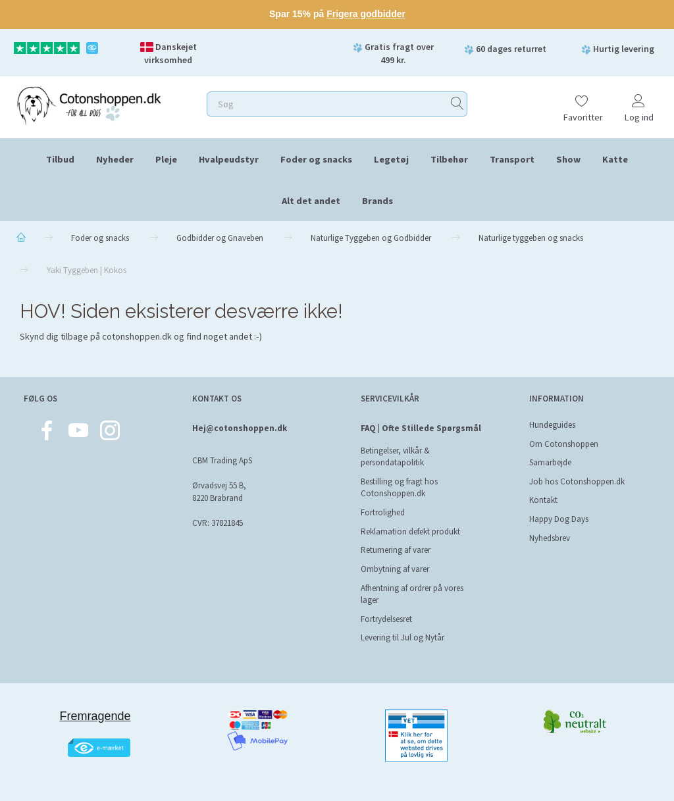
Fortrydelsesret (386, 619)
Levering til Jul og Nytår (402, 637)
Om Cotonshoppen (563, 444)
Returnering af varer (395, 550)
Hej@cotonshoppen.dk (239, 428)
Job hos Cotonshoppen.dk (577, 481)
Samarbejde (550, 462)
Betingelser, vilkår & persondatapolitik (395, 457)
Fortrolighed (383, 512)
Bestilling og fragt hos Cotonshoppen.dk (399, 488)
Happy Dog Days (558, 519)
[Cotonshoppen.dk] (88, 104)
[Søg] (457, 103)
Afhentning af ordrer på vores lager (412, 594)
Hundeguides (552, 424)
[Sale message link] (337, 14)
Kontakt (543, 499)
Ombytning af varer (395, 569)
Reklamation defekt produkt (410, 531)
